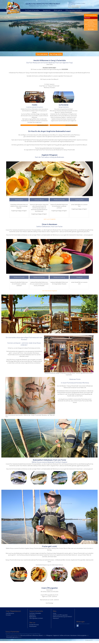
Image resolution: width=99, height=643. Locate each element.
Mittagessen (49, 635)
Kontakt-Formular (34, 624)
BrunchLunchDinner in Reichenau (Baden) (32, 635)
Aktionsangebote (81, 635)
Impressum (56, 618)
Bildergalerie (32, 616)
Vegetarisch (56, 635)
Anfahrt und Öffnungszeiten (60, 615)
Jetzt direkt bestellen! (71, 125)
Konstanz (8, 615)
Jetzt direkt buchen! (42, 125)
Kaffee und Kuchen (65, 635)
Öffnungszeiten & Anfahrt (36, 618)
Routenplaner (33, 626)
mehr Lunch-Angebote (49, 219)
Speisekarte (32, 615)
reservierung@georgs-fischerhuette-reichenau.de (74, 6)
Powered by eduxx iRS (88, 640)
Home (54, 613)
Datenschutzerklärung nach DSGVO (62, 616)
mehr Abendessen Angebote (49, 290)
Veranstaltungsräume (12, 637)
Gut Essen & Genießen (35, 613)
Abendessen (73, 635)
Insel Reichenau (10, 613)
